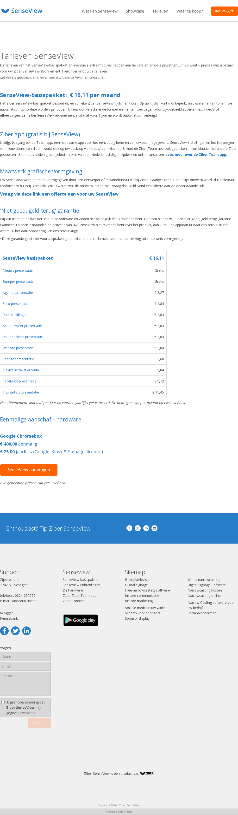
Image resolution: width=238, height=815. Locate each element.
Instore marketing (139, 600)
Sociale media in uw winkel (145, 607)
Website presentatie (18, 348)
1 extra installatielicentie (21, 370)
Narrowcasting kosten (205, 590)
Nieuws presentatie (18, 270)
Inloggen (6, 613)
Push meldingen (15, 314)
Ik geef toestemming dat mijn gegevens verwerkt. (25, 707)
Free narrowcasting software (147, 590)
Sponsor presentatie (18, 359)
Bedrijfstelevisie (137, 579)
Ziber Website (125, 811)
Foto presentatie (16, 303)
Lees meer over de (182, 154)
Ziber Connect (74, 600)
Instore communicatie (142, 595)
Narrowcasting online (204, 595)
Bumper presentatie (18, 281)
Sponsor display (137, 618)
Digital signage (136, 585)
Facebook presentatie (20, 381)
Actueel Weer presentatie (22, 325)
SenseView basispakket (81, 579)
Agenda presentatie (18, 292)
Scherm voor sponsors (142, 613)
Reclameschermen (202, 613)
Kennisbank (9, 618)
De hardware (73, 590)
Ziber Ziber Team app (79, 595)
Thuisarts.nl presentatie (21, 392)
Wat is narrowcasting (204, 579)
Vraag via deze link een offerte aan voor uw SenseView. (60, 194)
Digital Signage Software (207, 585)
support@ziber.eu (24, 600)
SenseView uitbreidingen (81, 585)
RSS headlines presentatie (23, 337)
